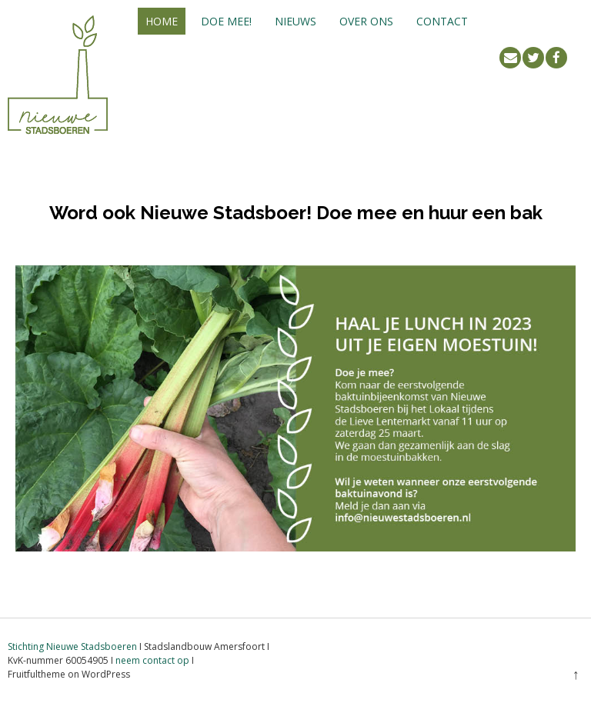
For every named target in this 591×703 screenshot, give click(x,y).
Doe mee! (226, 21)
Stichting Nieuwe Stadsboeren (72, 646)
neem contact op (152, 660)
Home (161, 21)
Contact (442, 21)
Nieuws (295, 21)
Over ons (366, 21)
